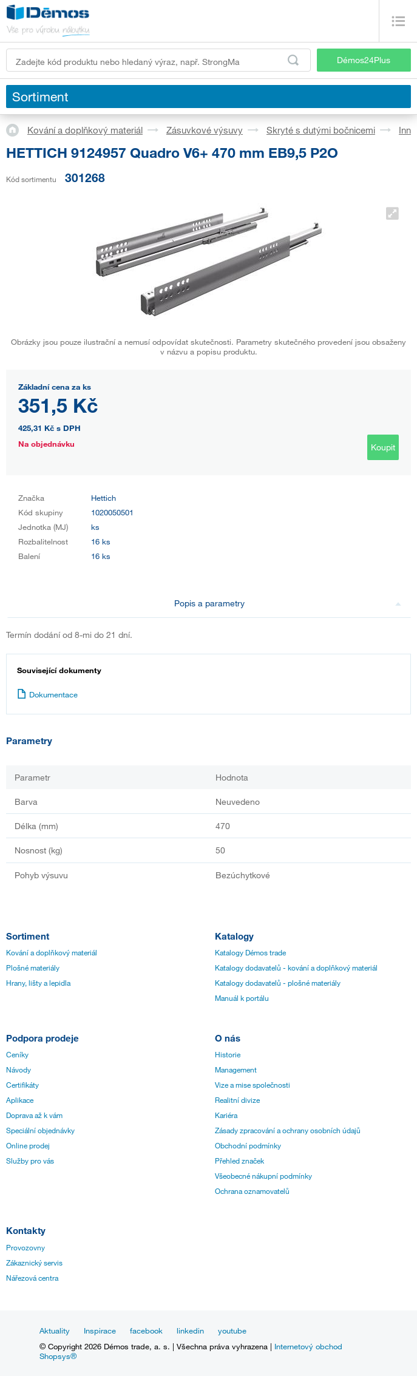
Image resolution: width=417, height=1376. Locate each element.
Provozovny (25, 1247)
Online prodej (28, 1145)
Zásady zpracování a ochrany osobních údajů (288, 1130)
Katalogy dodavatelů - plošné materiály (278, 983)
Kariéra (226, 1115)
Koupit (383, 447)
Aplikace (19, 1100)
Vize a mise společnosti (252, 1085)
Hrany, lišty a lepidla (38, 983)
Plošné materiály (32, 967)
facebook (146, 1330)
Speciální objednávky (40, 1130)
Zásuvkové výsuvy (204, 129)
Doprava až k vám (34, 1115)
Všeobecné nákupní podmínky (263, 1176)
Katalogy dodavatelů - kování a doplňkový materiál (296, 967)
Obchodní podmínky (248, 1145)
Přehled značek (239, 1160)
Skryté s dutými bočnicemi (320, 129)
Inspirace (100, 1330)
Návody (18, 1069)
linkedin (190, 1330)
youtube (232, 1330)
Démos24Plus (363, 60)
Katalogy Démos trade (250, 952)
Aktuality (54, 1330)
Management (236, 1069)
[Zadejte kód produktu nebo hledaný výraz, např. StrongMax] (158, 60)
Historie (227, 1054)
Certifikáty (22, 1085)
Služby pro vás (30, 1160)
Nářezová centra (32, 1278)
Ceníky (17, 1054)
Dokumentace (47, 694)
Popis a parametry (288, 603)
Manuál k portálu (242, 998)
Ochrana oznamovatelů (252, 1191)
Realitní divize (237, 1100)
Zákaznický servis (34, 1262)
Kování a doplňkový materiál (85, 129)
